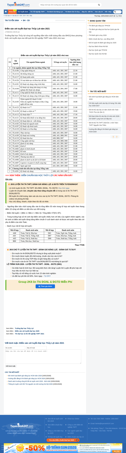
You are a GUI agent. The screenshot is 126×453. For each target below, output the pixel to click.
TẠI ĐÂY (47, 276)
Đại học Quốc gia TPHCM (98, 50)
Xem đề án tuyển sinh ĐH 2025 (55, 420)
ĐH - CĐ (22, 15)
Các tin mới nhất (12, 372)
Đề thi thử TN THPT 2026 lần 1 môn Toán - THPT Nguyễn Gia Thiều (104, 124)
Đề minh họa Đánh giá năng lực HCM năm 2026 (25, 376)
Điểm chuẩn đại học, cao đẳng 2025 (101, 39)
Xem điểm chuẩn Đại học (55, 426)
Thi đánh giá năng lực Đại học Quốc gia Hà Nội (104, 30)
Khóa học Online (73, 419)
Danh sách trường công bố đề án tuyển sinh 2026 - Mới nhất (29, 381)
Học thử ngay (63, 188)
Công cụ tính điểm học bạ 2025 (56, 432)
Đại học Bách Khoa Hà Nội (98, 46)
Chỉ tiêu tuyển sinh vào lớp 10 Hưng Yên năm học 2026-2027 (105, 104)
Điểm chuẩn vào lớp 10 (76, 437)
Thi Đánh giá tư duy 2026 (98, 35)
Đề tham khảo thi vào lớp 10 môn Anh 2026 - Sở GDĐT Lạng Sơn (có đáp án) (104, 117)
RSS (120, 16)
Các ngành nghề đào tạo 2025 (75, 432)
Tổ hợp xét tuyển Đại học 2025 (55, 438)
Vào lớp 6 (7, 15)
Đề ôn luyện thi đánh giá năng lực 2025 (102, 43)
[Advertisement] (45, 48)
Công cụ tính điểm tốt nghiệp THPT (75, 426)
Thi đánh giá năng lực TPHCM (99, 26)
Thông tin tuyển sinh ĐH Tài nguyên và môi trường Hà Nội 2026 (30, 384)
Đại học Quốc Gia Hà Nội (98, 54)
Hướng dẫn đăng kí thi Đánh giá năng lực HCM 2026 (26, 378)
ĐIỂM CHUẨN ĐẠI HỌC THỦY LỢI (37, 175)
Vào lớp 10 (15, 15)
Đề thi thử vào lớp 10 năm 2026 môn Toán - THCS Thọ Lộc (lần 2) (104, 111)
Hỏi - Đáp (29, 15)
